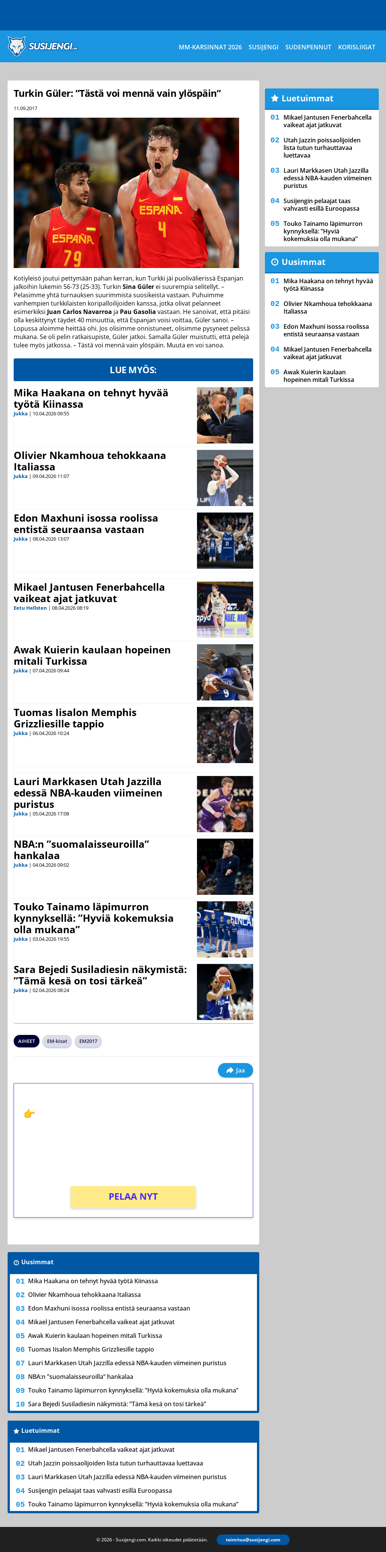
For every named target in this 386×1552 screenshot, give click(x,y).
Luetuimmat (40, 1430)
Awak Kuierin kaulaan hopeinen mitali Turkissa (92, 655)
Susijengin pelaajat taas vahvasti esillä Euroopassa (100, 1490)
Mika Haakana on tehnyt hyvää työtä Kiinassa (91, 398)
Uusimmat (37, 1262)
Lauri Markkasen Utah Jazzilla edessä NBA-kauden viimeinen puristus (88, 792)
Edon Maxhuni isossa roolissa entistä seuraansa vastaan (86, 523)
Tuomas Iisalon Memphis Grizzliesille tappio (75, 717)
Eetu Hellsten (30, 607)
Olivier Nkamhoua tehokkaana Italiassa (90, 460)
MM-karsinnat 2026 (210, 47)
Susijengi (264, 47)
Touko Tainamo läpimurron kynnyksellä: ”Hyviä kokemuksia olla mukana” (94, 918)
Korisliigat (356, 47)
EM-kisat (57, 1041)
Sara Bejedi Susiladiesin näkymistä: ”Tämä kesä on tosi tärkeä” (100, 974)
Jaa (235, 1070)
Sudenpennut (308, 47)
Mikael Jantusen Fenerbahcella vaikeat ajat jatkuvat (89, 592)
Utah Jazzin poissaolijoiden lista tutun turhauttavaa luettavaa (115, 1463)
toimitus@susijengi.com (253, 1539)
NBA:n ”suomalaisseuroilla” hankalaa (81, 849)
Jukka (21, 413)
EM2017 (88, 1041)
